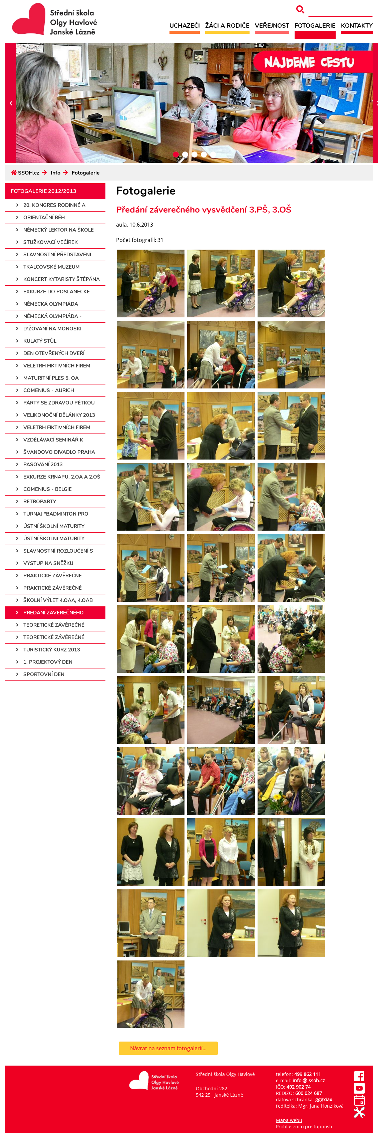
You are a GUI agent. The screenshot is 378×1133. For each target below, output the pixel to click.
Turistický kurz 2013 (48, 649)
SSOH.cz (28, 173)
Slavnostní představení (53, 254)
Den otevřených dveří (50, 353)
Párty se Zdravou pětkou (55, 402)
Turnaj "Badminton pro (52, 514)
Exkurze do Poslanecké (53, 291)
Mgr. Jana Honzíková (321, 1106)
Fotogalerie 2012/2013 (43, 191)
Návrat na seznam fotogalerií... (168, 1048)
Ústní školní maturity (50, 526)
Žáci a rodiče (227, 25)
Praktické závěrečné (49, 575)
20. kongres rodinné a (50, 205)
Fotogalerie (315, 25)
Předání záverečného (50, 612)
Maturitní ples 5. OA (47, 378)
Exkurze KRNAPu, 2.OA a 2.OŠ (58, 477)
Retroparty (36, 501)
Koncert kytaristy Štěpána (58, 279)
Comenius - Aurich (45, 390)
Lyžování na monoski (48, 328)
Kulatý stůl (36, 341)
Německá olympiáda (47, 304)
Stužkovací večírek (47, 242)
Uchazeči (184, 25)
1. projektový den (44, 662)
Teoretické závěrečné (50, 625)
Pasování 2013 (39, 464)
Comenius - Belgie (44, 489)
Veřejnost (272, 25)
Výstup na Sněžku (44, 563)
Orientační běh (40, 217)
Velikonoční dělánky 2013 (55, 415)
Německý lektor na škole (55, 230)
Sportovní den (40, 674)
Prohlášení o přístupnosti (304, 1126)
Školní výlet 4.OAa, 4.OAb (54, 600)
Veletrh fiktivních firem (53, 365)
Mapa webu (289, 1120)
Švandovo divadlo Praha (55, 452)
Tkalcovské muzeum (48, 267)
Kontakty (357, 25)
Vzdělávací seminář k (49, 440)
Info (55, 173)
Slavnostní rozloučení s (54, 551)
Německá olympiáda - (49, 316)
